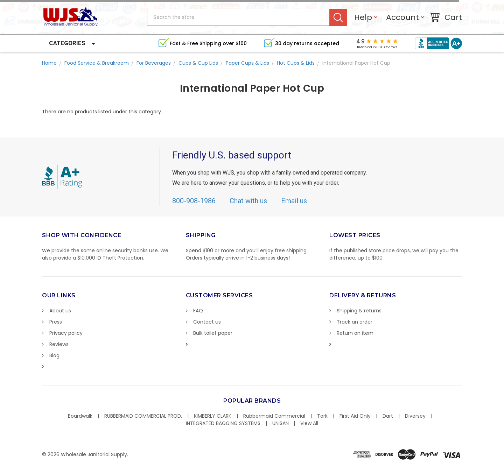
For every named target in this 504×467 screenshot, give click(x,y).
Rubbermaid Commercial (274, 415)
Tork (322, 415)
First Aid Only (355, 415)
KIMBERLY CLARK (212, 415)
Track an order (354, 321)
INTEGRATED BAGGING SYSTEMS (223, 423)
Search (338, 17)
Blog (54, 355)
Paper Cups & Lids (247, 62)
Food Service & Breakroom (96, 62)
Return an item (355, 333)
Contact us (207, 321)
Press (55, 321)
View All (309, 423)
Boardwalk (80, 415)
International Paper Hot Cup (356, 62)
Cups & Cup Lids (198, 62)
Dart (388, 415)
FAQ (198, 310)
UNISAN (280, 423)
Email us (294, 201)
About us (60, 310)
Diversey (415, 415)
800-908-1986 (194, 201)
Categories (67, 43)
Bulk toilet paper (212, 333)
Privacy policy (66, 333)
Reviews (59, 344)
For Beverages (153, 62)
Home (49, 62)
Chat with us (248, 201)
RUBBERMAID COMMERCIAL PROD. (143, 415)
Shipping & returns (359, 310)
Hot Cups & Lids (296, 62)
